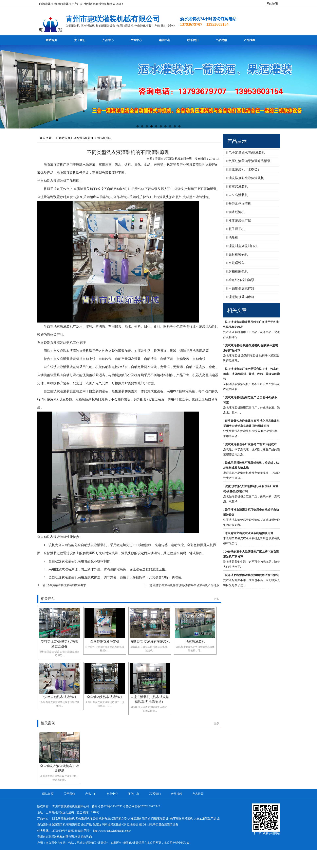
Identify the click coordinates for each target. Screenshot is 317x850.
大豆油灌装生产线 (205, 818)
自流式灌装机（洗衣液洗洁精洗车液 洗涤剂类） (149, 699)
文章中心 (136, 40)
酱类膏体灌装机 (238, 203)
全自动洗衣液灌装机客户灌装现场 (59, 768)
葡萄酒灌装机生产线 (79, 824)
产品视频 (221, 40)
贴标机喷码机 (237, 254)
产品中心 (108, 40)
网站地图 (272, 3)
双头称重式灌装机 (110, 818)
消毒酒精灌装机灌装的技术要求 (66, 585)
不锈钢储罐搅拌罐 (240, 288)
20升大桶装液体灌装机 (136, 818)
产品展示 (237, 141)
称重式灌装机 (237, 186)
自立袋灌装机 (237, 195)
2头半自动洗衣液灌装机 (59, 697)
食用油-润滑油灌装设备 (107, 824)
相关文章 (237, 310)
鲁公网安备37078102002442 (143, 806)
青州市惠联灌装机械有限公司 (113, 19)
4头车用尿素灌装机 (181, 818)
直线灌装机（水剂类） (243, 169)
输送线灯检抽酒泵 (240, 280)
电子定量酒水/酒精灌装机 (245, 152)
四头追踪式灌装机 (86, 818)
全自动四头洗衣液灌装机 (105, 697)
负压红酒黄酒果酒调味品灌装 (248, 161)
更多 (216, 599)
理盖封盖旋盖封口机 (242, 246)
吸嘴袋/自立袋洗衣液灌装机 (150, 641)
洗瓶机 (232, 237)
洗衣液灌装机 (195, 641)
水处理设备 (235, 263)
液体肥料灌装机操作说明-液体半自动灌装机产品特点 (186, 585)
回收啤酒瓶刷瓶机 (63, 818)
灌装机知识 (104, 138)
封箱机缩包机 (237, 271)
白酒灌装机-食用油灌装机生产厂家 (61, 3)
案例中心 (164, 40)
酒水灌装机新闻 (84, 138)
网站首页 (51, 40)
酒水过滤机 (235, 212)
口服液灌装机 (159, 818)
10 (179, 126)
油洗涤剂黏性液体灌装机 (245, 178)
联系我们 (193, 40)
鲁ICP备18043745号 (113, 806)
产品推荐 (249, 40)
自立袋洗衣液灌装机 (104, 641)
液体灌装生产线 (238, 220)
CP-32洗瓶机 (130, 824)
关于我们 (79, 40)
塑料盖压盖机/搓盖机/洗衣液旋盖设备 (59, 644)
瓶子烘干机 (235, 229)
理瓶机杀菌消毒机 (240, 297)
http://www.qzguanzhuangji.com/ (112, 830)
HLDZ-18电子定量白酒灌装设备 (158, 824)
